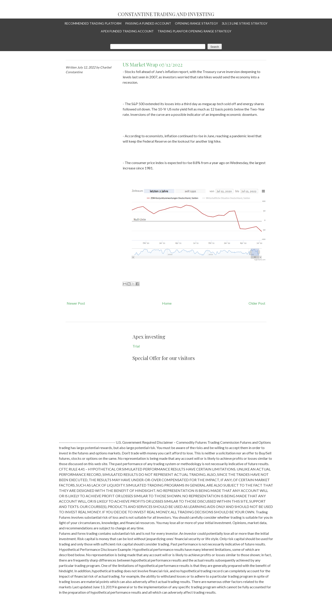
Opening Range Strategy (196, 23)
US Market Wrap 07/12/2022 (153, 64)
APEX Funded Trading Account (127, 31)
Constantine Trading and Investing (166, 14)
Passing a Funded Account (148, 23)
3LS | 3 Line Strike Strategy (245, 23)
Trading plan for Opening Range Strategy (194, 31)
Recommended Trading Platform (92, 23)
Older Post (257, 303)
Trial (136, 346)
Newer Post (76, 303)
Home (167, 303)
